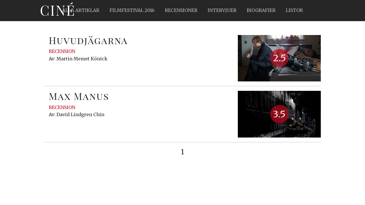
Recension (62, 51)
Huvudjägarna (88, 40)
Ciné (57, 10)
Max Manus (79, 95)
